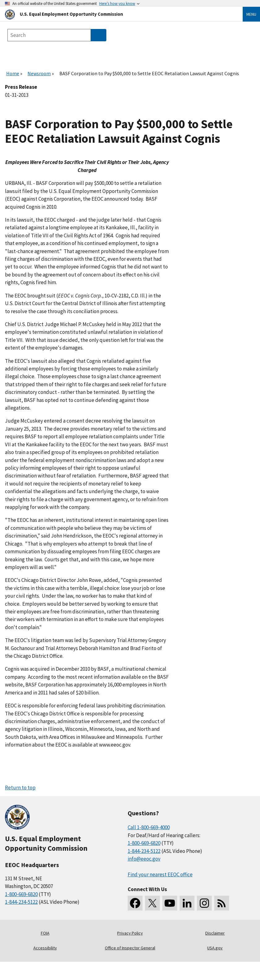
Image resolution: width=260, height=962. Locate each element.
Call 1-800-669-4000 (149, 827)
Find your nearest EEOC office (160, 874)
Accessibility (45, 948)
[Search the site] (49, 35)
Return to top (20, 787)
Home (12, 73)
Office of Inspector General (130, 948)
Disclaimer (215, 933)
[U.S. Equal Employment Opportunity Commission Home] (116, 14)
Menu (251, 14)
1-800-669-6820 (21, 894)
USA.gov (215, 948)
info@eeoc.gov (144, 858)
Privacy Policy (130, 933)
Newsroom (39, 73)
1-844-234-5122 (21, 902)
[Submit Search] (98, 35)
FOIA (45, 933)
